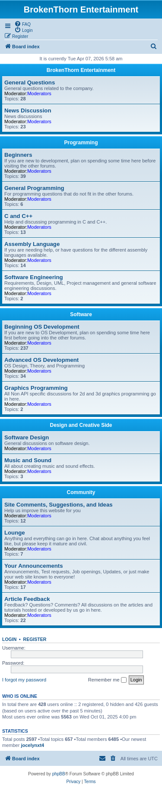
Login (9, 639)
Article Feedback (27, 599)
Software (81, 314)
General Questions (29, 82)
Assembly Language (32, 244)
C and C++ (18, 216)
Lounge (14, 532)
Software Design (26, 437)
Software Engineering (33, 277)
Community (81, 492)
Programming (81, 143)
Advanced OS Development (41, 360)
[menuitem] (22, 24)
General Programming (34, 188)
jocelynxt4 (32, 745)
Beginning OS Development (41, 326)
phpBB (58, 773)
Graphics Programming (36, 388)
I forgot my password (24, 679)
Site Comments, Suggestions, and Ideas (58, 504)
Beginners (18, 155)
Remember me (107, 680)
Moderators (39, 93)
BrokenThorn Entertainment (81, 70)
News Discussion (27, 110)
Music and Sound (27, 460)
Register (35, 639)
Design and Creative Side (81, 425)
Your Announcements (33, 566)
